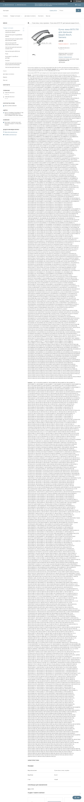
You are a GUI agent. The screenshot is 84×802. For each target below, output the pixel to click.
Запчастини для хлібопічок (12, 51)
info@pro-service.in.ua (10, 134)
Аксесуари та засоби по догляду (11, 57)
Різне (6, 54)
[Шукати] (78, 10)
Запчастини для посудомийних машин (13, 35)
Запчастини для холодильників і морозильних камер (14, 39)
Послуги (7, 60)
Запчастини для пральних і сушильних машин (12, 31)
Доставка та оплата (30, 16)
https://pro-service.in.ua (11, 132)
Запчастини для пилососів (12, 67)
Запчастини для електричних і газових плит (13, 47)
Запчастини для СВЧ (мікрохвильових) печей (11, 43)
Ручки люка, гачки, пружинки (40, 23)
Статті (5, 71)
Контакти (40, 16)
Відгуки (5, 77)
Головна (5, 16)
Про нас (48, 16)
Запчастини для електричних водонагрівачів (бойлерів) (13, 63)
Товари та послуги (15, 16)
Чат (77, 797)
